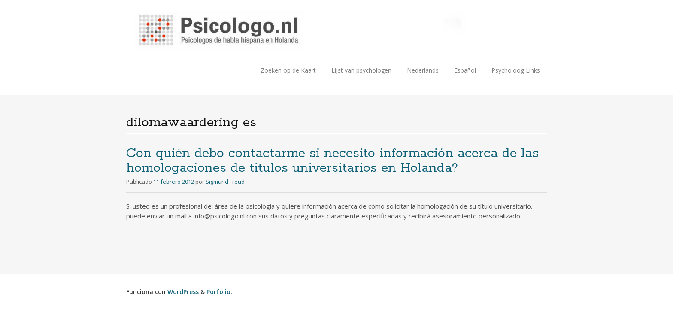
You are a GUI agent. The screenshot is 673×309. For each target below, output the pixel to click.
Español (465, 70)
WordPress (183, 292)
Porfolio (218, 292)
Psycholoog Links (515, 70)
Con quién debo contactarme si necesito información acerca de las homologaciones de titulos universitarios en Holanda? (332, 160)
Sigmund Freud (225, 181)
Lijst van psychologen (361, 70)
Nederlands (423, 70)
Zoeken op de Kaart (288, 70)
